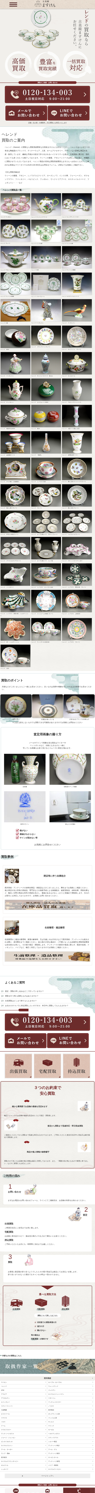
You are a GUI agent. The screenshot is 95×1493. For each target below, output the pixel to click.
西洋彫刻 (70, 1410)
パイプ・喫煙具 (70, 1465)
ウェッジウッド (70, 1386)
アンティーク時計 (70, 1445)
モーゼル (70, 1429)
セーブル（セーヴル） (70, 1382)
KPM (23, 1390)
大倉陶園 (23, 1410)
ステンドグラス (70, 1437)
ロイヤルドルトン (23, 1445)
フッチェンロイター (70, 1402)
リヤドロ (23, 1418)
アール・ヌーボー (23, 1449)
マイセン (23, 1382)
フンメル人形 (70, 1418)
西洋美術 (47, 1378)
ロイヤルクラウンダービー (23, 1461)
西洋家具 (23, 1457)
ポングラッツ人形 (70, 1414)
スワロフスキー (23, 1429)
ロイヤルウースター (70, 1469)
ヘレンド (23, 1386)
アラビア (23, 1394)
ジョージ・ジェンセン (23, 1437)
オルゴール (23, 1465)
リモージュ (70, 1398)
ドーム (23, 1425)
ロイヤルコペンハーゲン (70, 1394)
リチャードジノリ (23, 1406)
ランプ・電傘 (23, 1453)
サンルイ (70, 1422)
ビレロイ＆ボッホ (23, 1441)
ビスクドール (23, 1414)
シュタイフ (23, 1469)
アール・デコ (70, 1449)
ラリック (70, 1425)
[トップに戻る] (45, 7)
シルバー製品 (70, 1441)
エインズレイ (23, 1402)
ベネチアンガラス (70, 1433)
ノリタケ (70, 1406)
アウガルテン (23, 1398)
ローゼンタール (70, 1457)
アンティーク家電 (70, 1461)
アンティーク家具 (70, 1453)
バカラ (23, 1422)
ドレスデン (70, 1390)
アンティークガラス (23, 1433)
